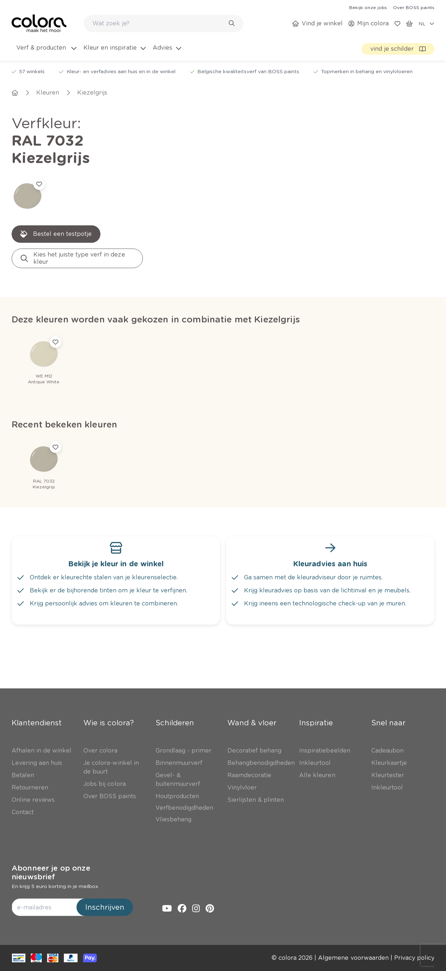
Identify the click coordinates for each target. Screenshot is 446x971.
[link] (368, 7)
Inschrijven (104, 907)
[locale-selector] (426, 23)
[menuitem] (46, 52)
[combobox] (163, 23)
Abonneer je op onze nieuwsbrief (51, 872)
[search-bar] (158, 23)
